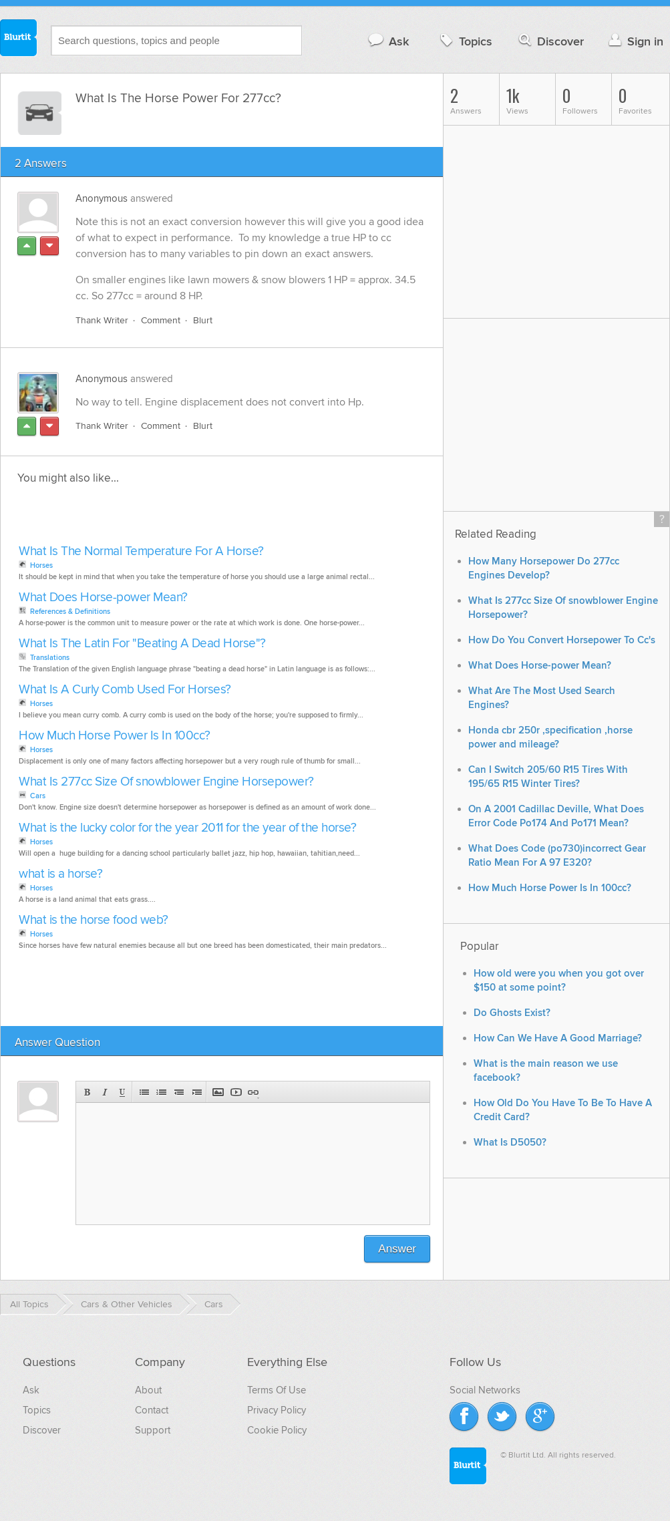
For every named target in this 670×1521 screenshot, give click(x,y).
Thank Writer (101, 320)
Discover (550, 41)
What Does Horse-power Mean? (103, 597)
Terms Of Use (276, 1390)
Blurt (202, 320)
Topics (464, 41)
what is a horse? (60, 874)
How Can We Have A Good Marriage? (558, 1038)
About (148, 1390)
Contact (151, 1410)
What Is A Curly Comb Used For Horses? (125, 689)
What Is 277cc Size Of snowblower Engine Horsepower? (166, 782)
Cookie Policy (277, 1430)
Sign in (634, 41)
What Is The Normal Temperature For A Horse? (141, 551)
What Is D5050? (510, 1142)
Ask (388, 41)
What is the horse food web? (93, 920)
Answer (397, 1248)
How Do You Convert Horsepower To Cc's (561, 640)
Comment (160, 320)
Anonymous (101, 198)
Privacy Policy (276, 1410)
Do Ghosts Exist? (512, 1013)
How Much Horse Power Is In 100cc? (114, 735)
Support (152, 1430)
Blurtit (18, 39)
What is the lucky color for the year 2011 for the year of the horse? (187, 828)
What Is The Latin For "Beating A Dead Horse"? (142, 643)
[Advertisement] (169, 518)
